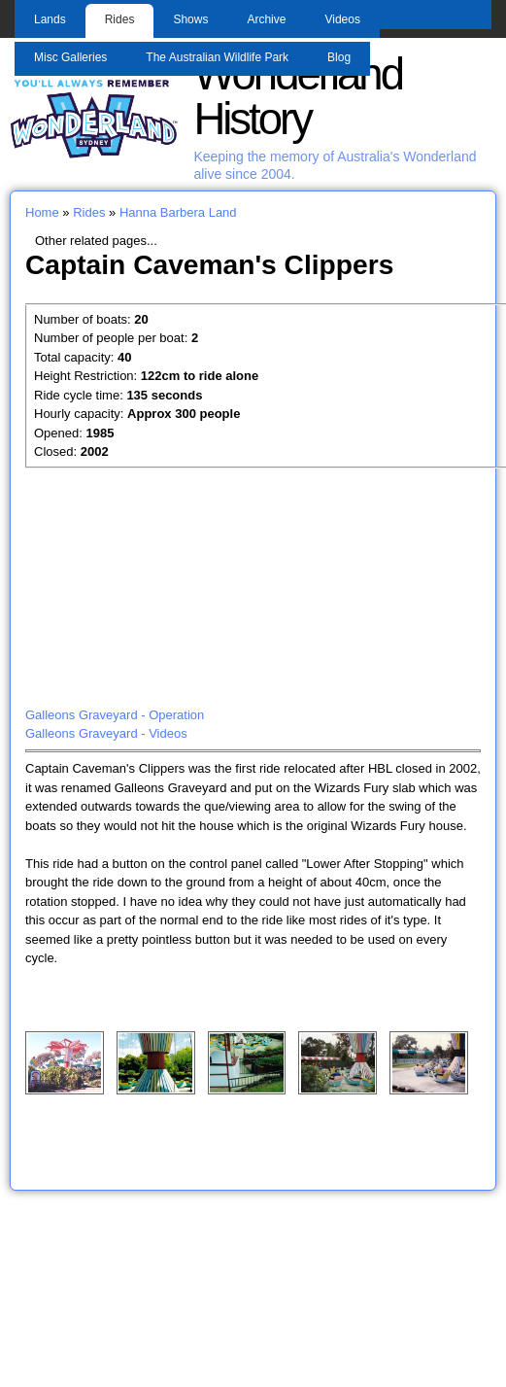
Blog (339, 57)
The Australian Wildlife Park (217, 57)
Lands (50, 19)
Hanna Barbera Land (178, 212)
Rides (120, 19)
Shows (190, 19)
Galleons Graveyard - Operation (114, 715)
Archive (266, 19)
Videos (341, 19)
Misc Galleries (70, 57)
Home (42, 212)
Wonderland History (297, 97)
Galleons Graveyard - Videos (106, 733)
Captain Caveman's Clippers (209, 264)
